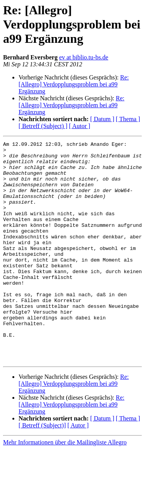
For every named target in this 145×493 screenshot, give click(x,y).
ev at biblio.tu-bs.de (83, 57)
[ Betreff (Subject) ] (43, 126)
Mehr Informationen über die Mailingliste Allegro (64, 486)
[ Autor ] (79, 126)
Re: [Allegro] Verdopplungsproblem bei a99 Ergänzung (74, 84)
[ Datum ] (102, 119)
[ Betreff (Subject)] (42, 469)
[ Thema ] (128, 119)
